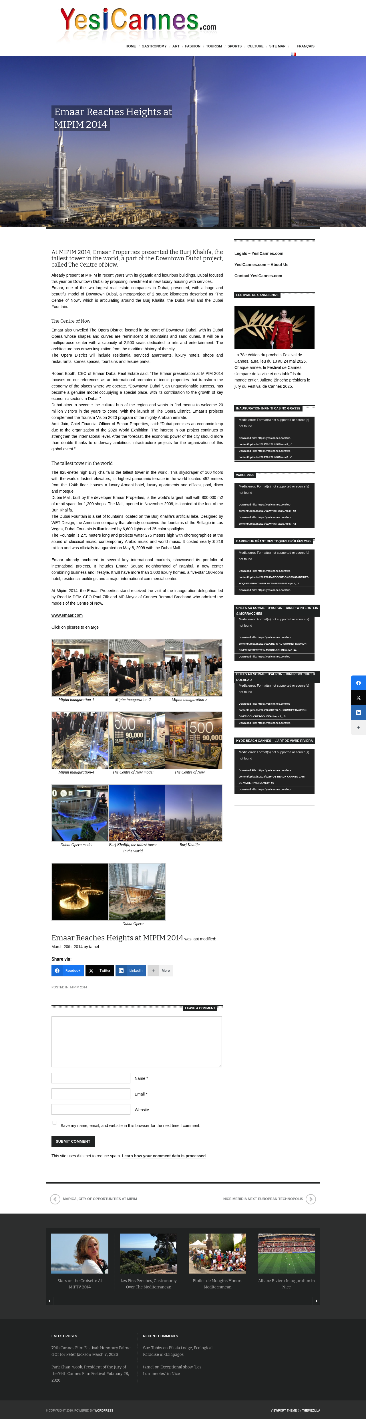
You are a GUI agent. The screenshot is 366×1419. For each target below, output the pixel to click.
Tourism (214, 46)
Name (141, 1078)
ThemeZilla (311, 1410)
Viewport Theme (284, 1410)
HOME (131, 46)
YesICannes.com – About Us (261, 264)
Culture (255, 46)
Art (176, 46)
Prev (49, 1301)
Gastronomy (154, 46)
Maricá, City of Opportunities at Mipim (100, 1199)
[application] (274, 439)
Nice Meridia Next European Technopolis (263, 1199)
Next (316, 1301)
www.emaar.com (67, 615)
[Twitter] (99, 970)
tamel (148, 1367)
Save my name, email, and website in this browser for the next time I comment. (130, 1125)
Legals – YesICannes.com (258, 253)
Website (142, 1110)
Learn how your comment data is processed (164, 1156)
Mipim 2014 (78, 987)
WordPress (103, 1410)
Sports (235, 46)
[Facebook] (67, 970)
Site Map (277, 46)
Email (141, 1094)
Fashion (192, 46)
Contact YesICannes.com (258, 275)
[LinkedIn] (131, 970)
